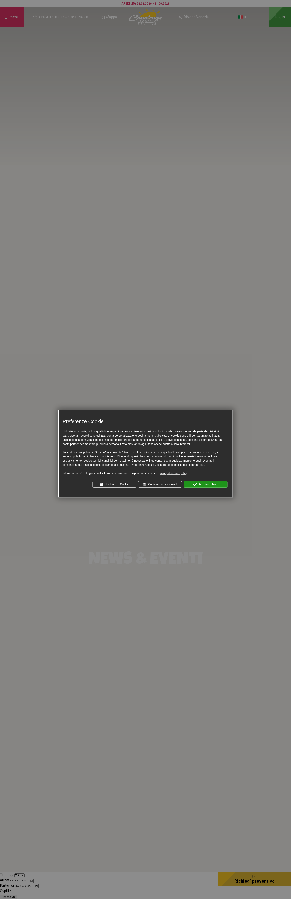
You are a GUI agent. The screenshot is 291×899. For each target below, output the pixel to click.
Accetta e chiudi (205, 484)
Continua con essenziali (160, 484)
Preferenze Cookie (114, 484)
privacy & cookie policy (173, 473)
